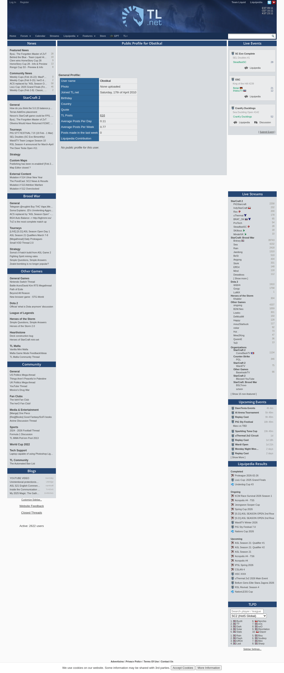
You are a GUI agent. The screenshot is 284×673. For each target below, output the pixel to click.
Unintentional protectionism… (25, 482)
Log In (13, 2)
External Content (20, 174)
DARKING (48, 493)
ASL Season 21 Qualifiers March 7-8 (29, 235)
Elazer (262, 631)
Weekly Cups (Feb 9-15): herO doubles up (28, 80)
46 (52, 87)
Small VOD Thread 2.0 (22, 242)
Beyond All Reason (20, 293)
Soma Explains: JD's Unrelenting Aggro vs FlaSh (31, 210)
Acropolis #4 (241, 560)
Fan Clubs (16, 396)
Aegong (237, 259)
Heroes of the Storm (22, 319)
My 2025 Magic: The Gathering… (25, 493)
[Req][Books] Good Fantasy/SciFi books (31, 417)
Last (239, 643)
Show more (241, 278)
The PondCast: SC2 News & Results (29, 181)
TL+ (125, 36)
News (31, 43)
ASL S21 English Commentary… (25, 485)
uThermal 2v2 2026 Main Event (251, 578)
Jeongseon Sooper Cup (247, 504)
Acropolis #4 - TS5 (244, 500)
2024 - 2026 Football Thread (24, 430)
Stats (239, 631)
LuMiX (236, 292)
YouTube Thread (18, 386)
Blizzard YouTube (245, 379)
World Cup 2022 (20, 444)
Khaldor (237, 298)
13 (52, 64)
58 (52, 83)
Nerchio (262, 621)
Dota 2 (14, 303)
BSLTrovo (241, 385)
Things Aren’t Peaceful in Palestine (28, 378)
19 (52, 57)
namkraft (49, 486)
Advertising (117, 661)
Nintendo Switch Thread (22, 281)
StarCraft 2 (31, 97)
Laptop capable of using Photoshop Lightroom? (31, 453)
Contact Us (167, 661)
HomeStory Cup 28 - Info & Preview (28, 64)
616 (102, 115)
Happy (236, 320)
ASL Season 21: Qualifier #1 (250, 543)
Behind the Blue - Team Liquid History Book (28, 57)
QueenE (237, 339)
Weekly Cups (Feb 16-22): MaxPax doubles (28, 77)
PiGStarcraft (239, 204)
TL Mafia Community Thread (24, 357)
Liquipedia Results (252, 464)
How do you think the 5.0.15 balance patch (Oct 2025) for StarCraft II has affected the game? (31, 108)
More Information (208, 667)
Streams (54, 36)
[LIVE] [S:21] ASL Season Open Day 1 (30, 231)
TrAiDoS (49, 489)
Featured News (19, 50)
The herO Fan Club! (20, 403)
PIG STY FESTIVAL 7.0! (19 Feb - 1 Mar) (31, 133)
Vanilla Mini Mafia (19, 349)
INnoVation (264, 629)
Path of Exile (16, 289)
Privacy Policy (134, 661)
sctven (239, 389)
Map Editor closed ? (20, 167)
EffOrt (236, 267)
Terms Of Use (151, 661)
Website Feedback (31, 506)
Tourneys (16, 129)
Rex (235, 211)
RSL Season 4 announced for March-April (31, 144)
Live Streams (252, 194)
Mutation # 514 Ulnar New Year (26, 177)
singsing (237, 305)
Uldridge (49, 482)
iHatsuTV (238, 90)
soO (260, 626)
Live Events (252, 43)
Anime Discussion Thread (23, 420)
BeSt (236, 255)
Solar (239, 629)
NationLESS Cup (244, 591)
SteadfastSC (239, 62)
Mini (260, 641)
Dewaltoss (238, 274)
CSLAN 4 (240, 569)
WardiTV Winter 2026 (246, 522)
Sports (14, 427)
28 (52, 54)
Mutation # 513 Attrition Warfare (26, 185)
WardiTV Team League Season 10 (28, 140)
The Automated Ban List (22, 463)
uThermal (238, 215)
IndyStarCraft (240, 208)
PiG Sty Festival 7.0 (245, 527)
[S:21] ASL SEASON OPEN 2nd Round (255, 513)
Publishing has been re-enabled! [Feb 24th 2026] (31, 163)
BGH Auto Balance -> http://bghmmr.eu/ (30, 218)
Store (103, 36)
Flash (239, 638)
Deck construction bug (21, 336)
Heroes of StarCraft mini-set (24, 339)
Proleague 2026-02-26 (246, 475)
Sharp (261, 643)
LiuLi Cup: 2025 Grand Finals (250, 480)
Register (24, 2)
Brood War (31, 196)
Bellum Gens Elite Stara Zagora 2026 (254, 582)
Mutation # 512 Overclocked (24, 188)
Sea (235, 244)
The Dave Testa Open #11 (23, 148)
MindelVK (238, 234)
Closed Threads (31, 512)
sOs (260, 623)
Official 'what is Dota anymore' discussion (31, 306)
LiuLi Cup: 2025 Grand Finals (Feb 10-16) (28, 87)
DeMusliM (238, 316)
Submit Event (267, 132)
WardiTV (240, 366)
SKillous (237, 230)
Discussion (262, 122)
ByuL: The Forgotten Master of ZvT (28, 54)
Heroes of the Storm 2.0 (22, 326)
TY (238, 623)
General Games (19, 278)
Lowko (236, 312)
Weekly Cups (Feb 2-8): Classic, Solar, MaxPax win (28, 90)
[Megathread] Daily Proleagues (26, 239)
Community (31, 364)
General (15, 104)
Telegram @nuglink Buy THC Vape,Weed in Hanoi (31, 206)
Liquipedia (256, 2)
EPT (114, 36)
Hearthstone (17, 332)
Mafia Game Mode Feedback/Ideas (28, 353)
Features (89, 36)
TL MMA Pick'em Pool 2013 (24, 438)
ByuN (239, 621)
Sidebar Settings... (252, 649)
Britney (237, 240)
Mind (236, 271)
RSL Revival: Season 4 (247, 587)
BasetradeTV (243, 372)
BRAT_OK (238, 219)
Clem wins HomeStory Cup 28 (25, 60)
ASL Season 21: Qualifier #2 (250, 547)
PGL (238, 359)
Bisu (260, 635)
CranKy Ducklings (242, 116)
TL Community (19, 460)
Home (13, 36)
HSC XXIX (240, 574)
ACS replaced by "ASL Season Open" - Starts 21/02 (28, 83)
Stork (236, 263)
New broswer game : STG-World (27, 296)
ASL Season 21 (243, 551)
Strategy (15, 154)
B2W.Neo (238, 309)
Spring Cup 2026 (244, 509)
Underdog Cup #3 (244, 484)
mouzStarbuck (240, 324)
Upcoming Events (252, 402)
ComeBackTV (243, 353)
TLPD (252, 604)
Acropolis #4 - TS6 (244, 556)
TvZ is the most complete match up (28, 221)
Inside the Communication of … (25, 489)
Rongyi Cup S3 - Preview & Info (26, 67)
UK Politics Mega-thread (22, 382)
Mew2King (239, 335)
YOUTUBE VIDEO (19, 478)
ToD (235, 343)
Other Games (31, 271)
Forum (26, 36)
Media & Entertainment (24, 409)
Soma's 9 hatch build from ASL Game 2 (30, 252)
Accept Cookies (183, 667)
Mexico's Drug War (20, 390)
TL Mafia (15, 346)
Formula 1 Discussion (21, 434)
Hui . (235, 331)
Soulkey (262, 638)
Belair (236, 88)
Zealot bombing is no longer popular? (29, 263)
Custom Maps (18, 160)
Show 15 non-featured (243, 394)
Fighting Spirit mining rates (24, 256)
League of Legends (22, 313)
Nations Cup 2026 (244, 531)
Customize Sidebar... (31, 500)
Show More (238, 457)
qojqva (236, 285)
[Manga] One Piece (20, 413)
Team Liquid (239, 2)
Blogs (32, 471)
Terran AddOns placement (23, 112)
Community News (21, 73)
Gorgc (236, 288)
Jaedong (238, 252)
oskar (236, 328)
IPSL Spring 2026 (244, 565)
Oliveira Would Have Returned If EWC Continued (31, 123)
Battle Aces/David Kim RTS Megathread (31, 285)
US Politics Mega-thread (22, 375)
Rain (235, 248)
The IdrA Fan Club (19, 399)
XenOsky (49, 478)
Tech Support (18, 450)
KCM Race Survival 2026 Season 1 (253, 496)
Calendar (40, 36)
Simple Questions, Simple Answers (28, 260)
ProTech (237, 223)
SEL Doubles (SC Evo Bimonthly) (27, 136)
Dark (239, 626)
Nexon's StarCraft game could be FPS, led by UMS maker (31, 115)
